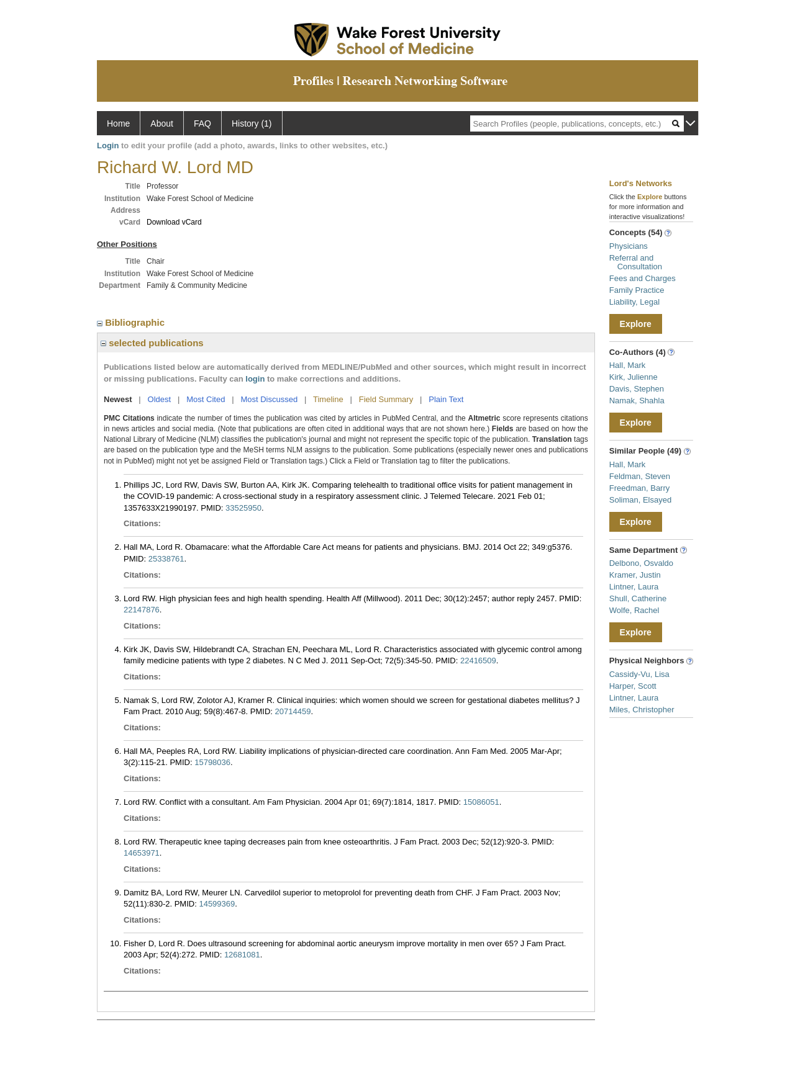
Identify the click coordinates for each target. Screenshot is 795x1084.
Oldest (159, 399)
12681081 (242, 954)
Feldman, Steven (639, 476)
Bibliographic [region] (132, 322)
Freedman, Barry (639, 488)
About (161, 123)
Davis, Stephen (636, 388)
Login (108, 145)
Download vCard (174, 222)
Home (118, 123)
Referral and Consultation (635, 262)
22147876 (142, 609)
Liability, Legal (634, 302)
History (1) (252, 123)
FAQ (202, 123)
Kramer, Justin (635, 575)
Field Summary (386, 399)
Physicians (628, 246)
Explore (636, 324)
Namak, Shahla (637, 400)
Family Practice (637, 290)
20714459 (293, 711)
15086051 (481, 802)
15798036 (212, 762)
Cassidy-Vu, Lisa (639, 674)
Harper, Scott (632, 686)
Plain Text (446, 399)
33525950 (243, 508)
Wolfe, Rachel (634, 610)
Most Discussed (269, 399)
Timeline (328, 399)
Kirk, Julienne (633, 377)
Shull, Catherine (638, 598)
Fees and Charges (642, 278)
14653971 (142, 853)
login (255, 378)
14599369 (217, 903)
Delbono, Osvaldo (641, 563)
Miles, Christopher (642, 709)
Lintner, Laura (634, 586)
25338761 (166, 558)
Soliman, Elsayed (640, 499)
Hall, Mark (627, 365)
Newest (118, 399)
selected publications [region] (152, 343)
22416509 (478, 660)
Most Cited (205, 399)
